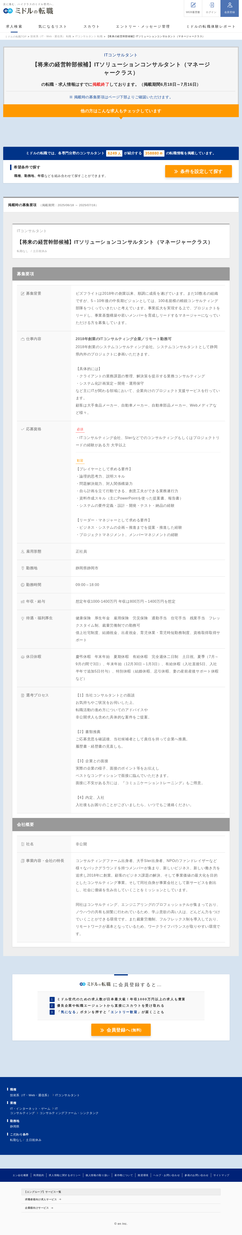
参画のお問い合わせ (197, 1175)
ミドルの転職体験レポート (211, 26)
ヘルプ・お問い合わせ (166, 1175)
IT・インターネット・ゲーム (30, 1108)
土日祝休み (33, 1140)
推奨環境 (143, 1175)
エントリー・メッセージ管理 (143, 26)
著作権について (123, 1175)
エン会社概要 (21, 1175)
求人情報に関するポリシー (65, 1175)
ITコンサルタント (67, 1095)
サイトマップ (221, 1175)
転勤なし (16, 1140)
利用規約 (38, 1175)
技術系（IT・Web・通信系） (30, 1095)
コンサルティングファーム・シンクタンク (69, 1113)
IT (56, 1108)
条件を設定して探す (201, 171)
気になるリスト (52, 26)
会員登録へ (124, 1030)
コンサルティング (22, 1113)
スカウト (91, 26)
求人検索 (14, 26)
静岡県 (14, 1126)
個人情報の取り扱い (98, 1175)
